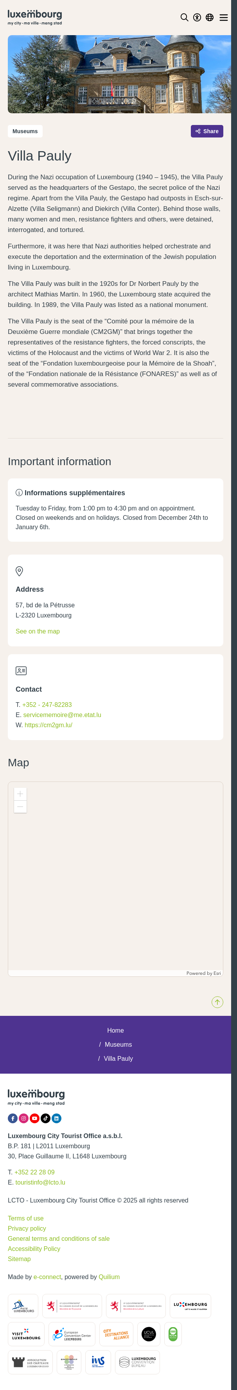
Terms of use (26, 1218)
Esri (217, 973)
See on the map (38, 631)
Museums (118, 1044)
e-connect (47, 1277)
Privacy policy (27, 1228)
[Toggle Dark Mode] (197, 17)
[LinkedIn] (56, 1118)
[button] (20, 794)
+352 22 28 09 (34, 1172)
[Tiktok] (45, 1118)
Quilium (109, 1277)
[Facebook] (13, 1118)
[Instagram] (24, 1118)
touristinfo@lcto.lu (40, 1182)
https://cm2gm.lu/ (48, 725)
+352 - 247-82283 (47, 704)
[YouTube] (35, 1118)
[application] (115, 879)
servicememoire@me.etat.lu (62, 715)
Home (115, 1030)
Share (207, 131)
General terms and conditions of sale (59, 1238)
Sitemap (19, 1259)
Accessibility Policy (34, 1248)
